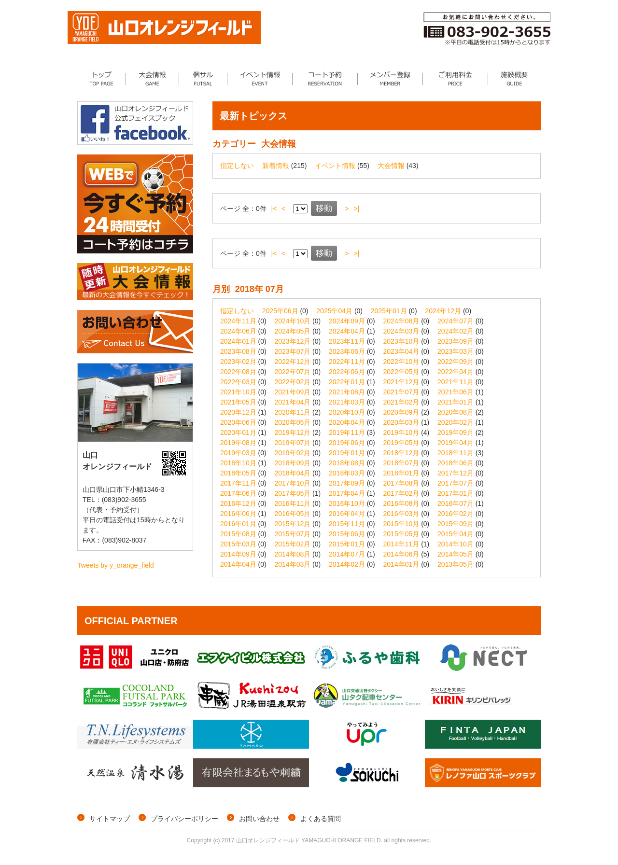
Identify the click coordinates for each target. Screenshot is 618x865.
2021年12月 (401, 382)
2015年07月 (293, 534)
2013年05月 (455, 564)
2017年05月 (293, 493)
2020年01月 (238, 432)
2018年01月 (401, 473)
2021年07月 (401, 392)
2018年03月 (347, 473)
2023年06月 (347, 351)
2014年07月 (347, 554)
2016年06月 (238, 513)
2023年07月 (293, 351)
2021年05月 (238, 402)
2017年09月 (347, 483)
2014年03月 (293, 564)
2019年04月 (455, 442)
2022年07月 (293, 372)
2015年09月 (455, 524)
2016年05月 (293, 513)
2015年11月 (347, 524)
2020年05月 (293, 422)
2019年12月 (293, 432)
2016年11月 (293, 503)
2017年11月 (238, 483)
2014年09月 (238, 554)
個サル (203, 79)
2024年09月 (347, 321)
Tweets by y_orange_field (115, 565)
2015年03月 (238, 544)
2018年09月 (293, 463)
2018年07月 (401, 463)
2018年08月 (347, 463)
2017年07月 (455, 483)
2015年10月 (401, 524)
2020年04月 (347, 422)
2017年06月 (238, 493)
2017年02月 (401, 493)
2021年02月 (401, 402)
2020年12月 (238, 412)
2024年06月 (238, 331)
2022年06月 (347, 372)
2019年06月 (347, 442)
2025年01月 (389, 311)
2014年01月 (401, 564)
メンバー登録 (390, 79)
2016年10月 (347, 503)
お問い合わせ (259, 819)
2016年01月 (238, 524)
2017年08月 (401, 483)
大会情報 (152, 79)
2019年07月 (293, 442)
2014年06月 (401, 554)
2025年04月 (334, 311)
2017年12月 (455, 473)
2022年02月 (293, 382)
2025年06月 (280, 311)
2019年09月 (455, 432)
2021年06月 (455, 392)
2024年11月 (238, 321)
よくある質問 (320, 819)
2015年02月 (293, 544)
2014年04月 (238, 564)
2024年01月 (238, 341)
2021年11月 (455, 382)
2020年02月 (455, 422)
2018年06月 (455, 463)
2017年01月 (455, 493)
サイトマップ (109, 819)
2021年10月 (238, 392)
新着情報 (275, 165)
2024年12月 (443, 311)
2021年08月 (347, 392)
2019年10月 (401, 432)
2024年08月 (401, 321)
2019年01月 (347, 453)
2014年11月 (401, 544)
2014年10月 (455, 544)
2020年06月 (238, 422)
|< (274, 208)
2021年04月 (293, 402)
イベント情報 (260, 79)
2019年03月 (238, 453)
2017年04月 (347, 493)
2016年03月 (401, 513)
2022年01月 (347, 382)
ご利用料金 (455, 79)
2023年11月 (347, 341)
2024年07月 (455, 321)
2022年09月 (455, 361)
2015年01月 (347, 544)
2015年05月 (401, 534)
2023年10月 (401, 341)
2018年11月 (455, 453)
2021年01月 (455, 402)
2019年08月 (238, 442)
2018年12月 (401, 453)
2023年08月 (238, 351)
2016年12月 (238, 503)
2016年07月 (455, 503)
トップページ (101, 79)
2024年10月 (293, 321)
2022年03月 (238, 382)
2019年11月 (347, 432)
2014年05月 (455, 554)
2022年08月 (238, 372)
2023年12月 (293, 341)
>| (356, 208)
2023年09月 (455, 341)
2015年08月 (238, 534)
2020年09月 (401, 412)
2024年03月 (401, 331)
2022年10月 (401, 361)
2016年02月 (455, 513)
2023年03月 (455, 351)
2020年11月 (293, 412)
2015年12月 (293, 524)
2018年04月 (293, 473)
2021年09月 (293, 392)
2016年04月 (347, 513)
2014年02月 (347, 564)
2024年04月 (347, 331)
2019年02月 (293, 453)
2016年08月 (401, 503)
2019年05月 (401, 442)
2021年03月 (347, 402)
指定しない (237, 165)
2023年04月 (401, 351)
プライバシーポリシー (184, 819)
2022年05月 (401, 372)
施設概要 (514, 79)
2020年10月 (347, 412)
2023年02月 (238, 361)
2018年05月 (238, 473)
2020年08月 (455, 412)
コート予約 (325, 79)
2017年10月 (293, 483)
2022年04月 (455, 372)
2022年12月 (293, 361)
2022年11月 (347, 361)
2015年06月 (347, 534)
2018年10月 (238, 463)
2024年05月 (293, 331)
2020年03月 (401, 422)
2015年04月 (455, 534)
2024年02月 (455, 331)
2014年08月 (293, 554)
